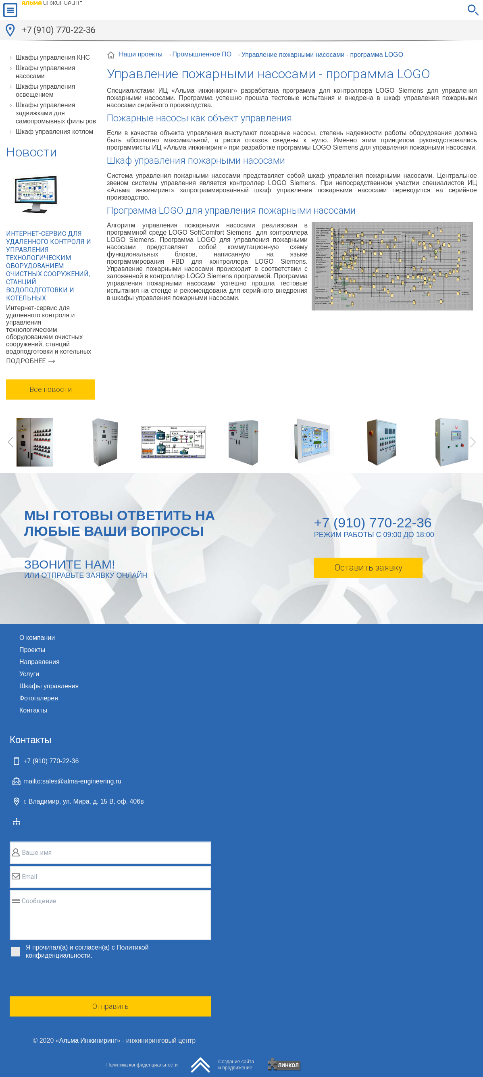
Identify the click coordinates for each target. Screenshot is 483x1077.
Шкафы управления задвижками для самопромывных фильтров (56, 113)
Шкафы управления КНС (53, 57)
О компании (37, 637)
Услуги (29, 674)
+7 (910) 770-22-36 (59, 30)
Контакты (33, 710)
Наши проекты (140, 54)
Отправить (110, 1006)
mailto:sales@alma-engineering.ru (72, 781)
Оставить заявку (368, 567)
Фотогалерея (38, 698)
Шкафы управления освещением (45, 90)
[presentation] (71, 979)
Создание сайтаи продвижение (236, 1065)
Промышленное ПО (202, 54)
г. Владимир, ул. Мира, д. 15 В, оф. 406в (83, 801)
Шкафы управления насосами (45, 72)
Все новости (50, 389)
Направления (39, 661)
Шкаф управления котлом (54, 131)
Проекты (32, 649)
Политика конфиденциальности (142, 1065)
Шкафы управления (49, 686)
